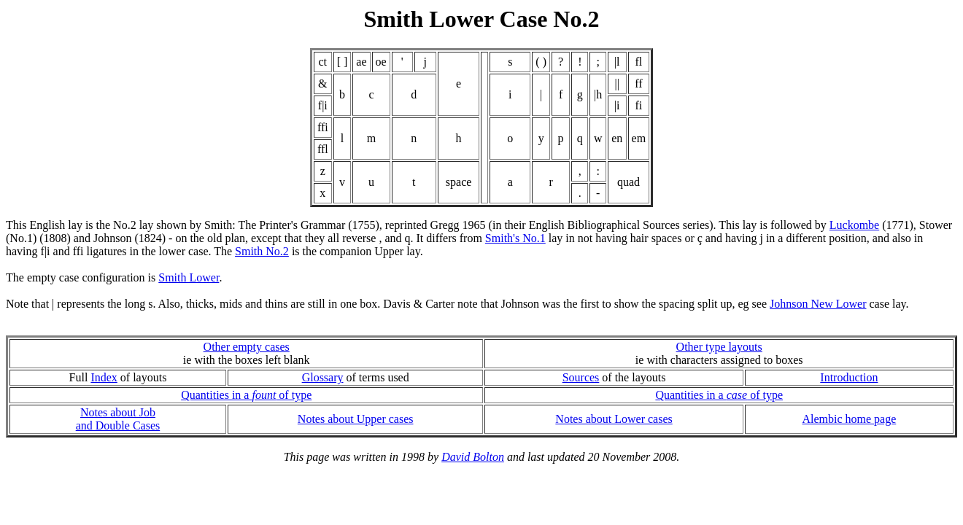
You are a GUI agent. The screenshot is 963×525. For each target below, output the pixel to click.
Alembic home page (849, 419)
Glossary (323, 377)
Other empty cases (247, 347)
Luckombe (854, 225)
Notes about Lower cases (613, 419)
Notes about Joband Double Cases (118, 419)
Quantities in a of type (246, 395)
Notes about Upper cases (356, 419)
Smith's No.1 (515, 238)
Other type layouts (719, 347)
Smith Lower (188, 277)
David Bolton (472, 457)
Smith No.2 (262, 251)
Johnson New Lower (818, 304)
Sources (581, 377)
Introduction (849, 377)
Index (103, 377)
